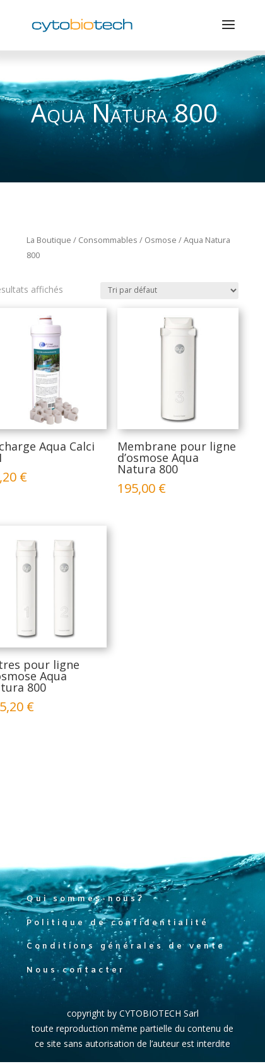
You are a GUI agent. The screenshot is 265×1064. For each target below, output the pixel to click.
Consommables (108, 239)
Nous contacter (75, 970)
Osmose (160, 239)
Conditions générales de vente (125, 946)
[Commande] (169, 290)
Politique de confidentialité (117, 923)
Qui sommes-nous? (85, 899)
